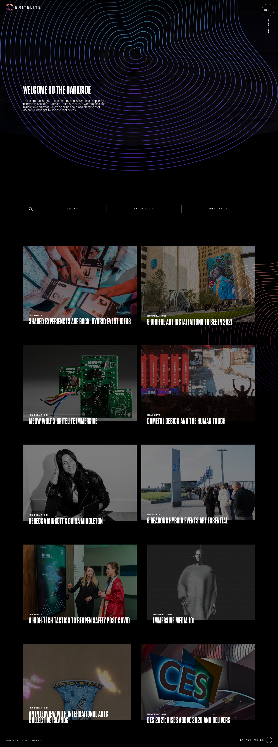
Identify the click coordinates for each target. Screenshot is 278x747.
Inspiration (218, 209)
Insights (72, 209)
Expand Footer (252, 740)
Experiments (144, 209)
